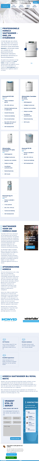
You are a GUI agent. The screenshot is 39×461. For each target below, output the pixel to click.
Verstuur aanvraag (15, 438)
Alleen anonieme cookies (11, 454)
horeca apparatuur (11, 67)
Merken (3, 2)
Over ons (20, 2)
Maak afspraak (30, 247)
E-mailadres (7, 422)
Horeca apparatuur (21, 6)
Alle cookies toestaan (10, 457)
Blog (31, 2)
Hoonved (3, 48)
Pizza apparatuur (13, 6)
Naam (5, 418)
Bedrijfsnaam (16, 418)
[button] (25, 49)
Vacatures (26, 2)
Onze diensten (35, 6)
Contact (35, 2)
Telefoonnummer (18, 422)
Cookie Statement (13, 452)
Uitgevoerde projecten (12, 2)
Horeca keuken (28, 6)
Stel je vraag (7, 426)
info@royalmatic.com (31, 407)
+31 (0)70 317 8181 (31, 405)
